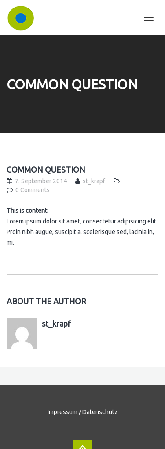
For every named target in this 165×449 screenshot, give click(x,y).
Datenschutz (100, 411)
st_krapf (94, 181)
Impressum (62, 411)
